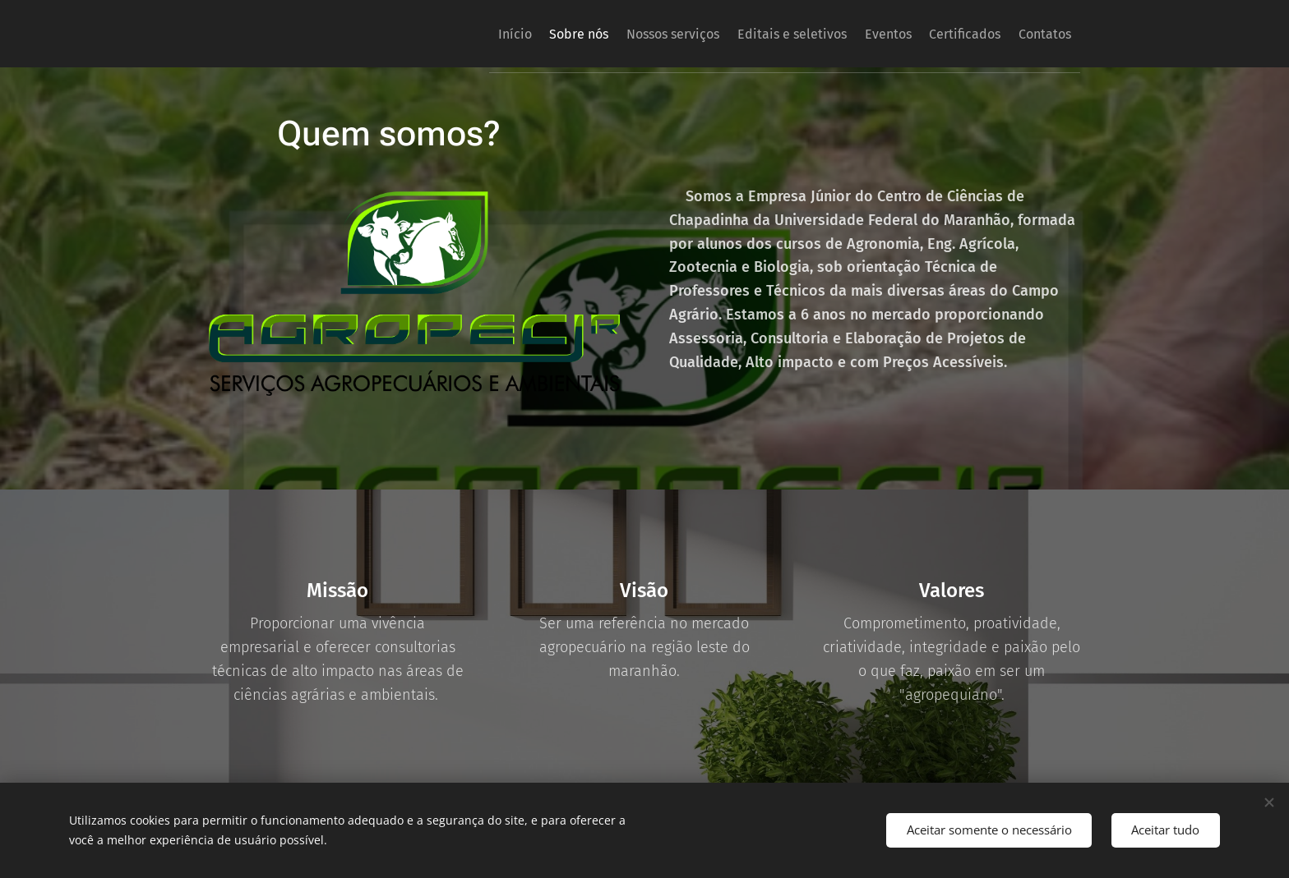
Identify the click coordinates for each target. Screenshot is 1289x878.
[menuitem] (438, 33)
